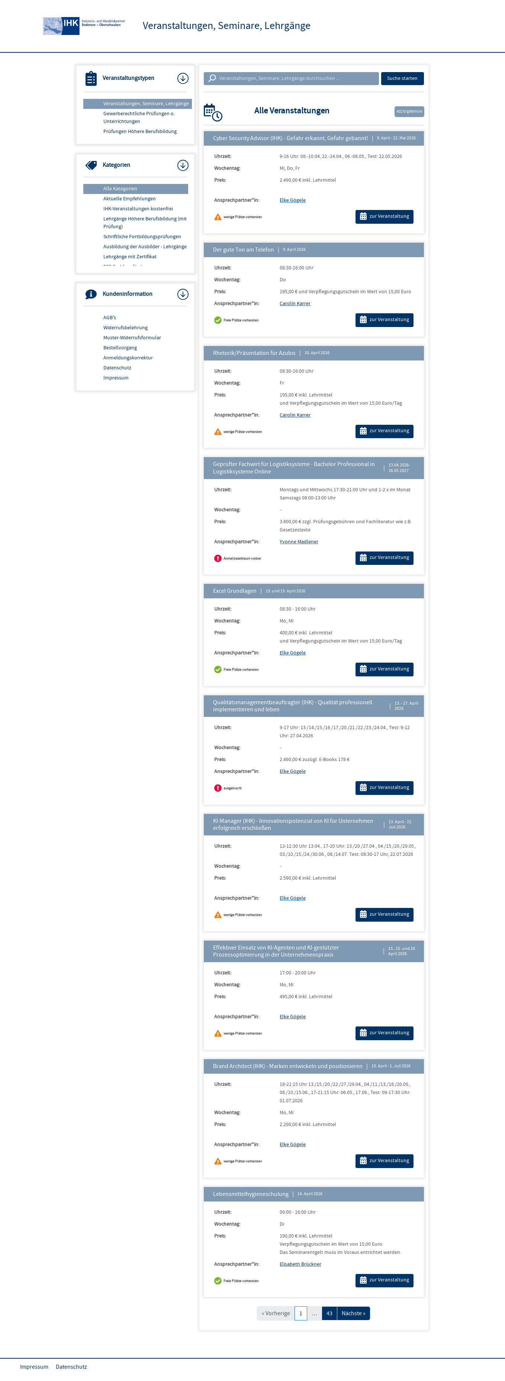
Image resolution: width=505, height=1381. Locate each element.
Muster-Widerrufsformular (132, 337)
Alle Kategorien (120, 188)
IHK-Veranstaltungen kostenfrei (138, 209)
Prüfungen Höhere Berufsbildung (140, 131)
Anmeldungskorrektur (128, 358)
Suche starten (402, 78)
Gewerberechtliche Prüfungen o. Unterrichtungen (139, 117)
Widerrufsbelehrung (125, 327)
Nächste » (354, 1313)
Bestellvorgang (120, 348)
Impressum (116, 378)
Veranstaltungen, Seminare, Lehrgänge (146, 103)
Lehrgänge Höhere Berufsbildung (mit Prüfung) (145, 223)
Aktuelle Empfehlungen (129, 198)
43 (329, 1313)
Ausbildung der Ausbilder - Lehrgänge (145, 246)
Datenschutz (117, 368)
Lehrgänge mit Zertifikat (130, 256)
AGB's (109, 317)
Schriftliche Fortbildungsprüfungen (142, 236)
